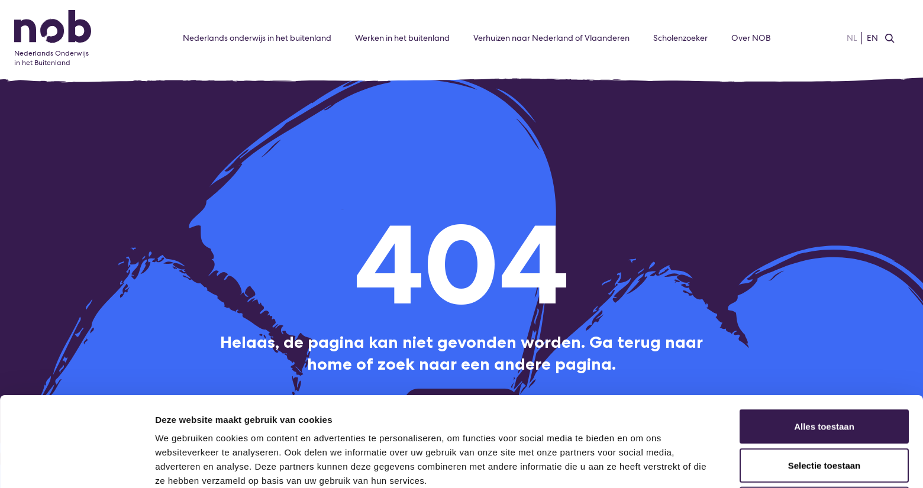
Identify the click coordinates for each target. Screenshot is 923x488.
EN (872, 38)
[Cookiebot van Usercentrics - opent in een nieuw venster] (76, 465)
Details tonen (639, 465)
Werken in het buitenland (402, 38)
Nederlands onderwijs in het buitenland (257, 38)
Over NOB (751, 38)
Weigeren (824, 420)
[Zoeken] (890, 38)
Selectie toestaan (824, 381)
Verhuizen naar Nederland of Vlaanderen (551, 38)
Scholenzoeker (680, 38)
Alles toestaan (824, 342)
